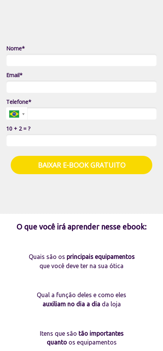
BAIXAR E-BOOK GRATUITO (82, 165)
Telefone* (18, 102)
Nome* (15, 48)
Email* (14, 75)
